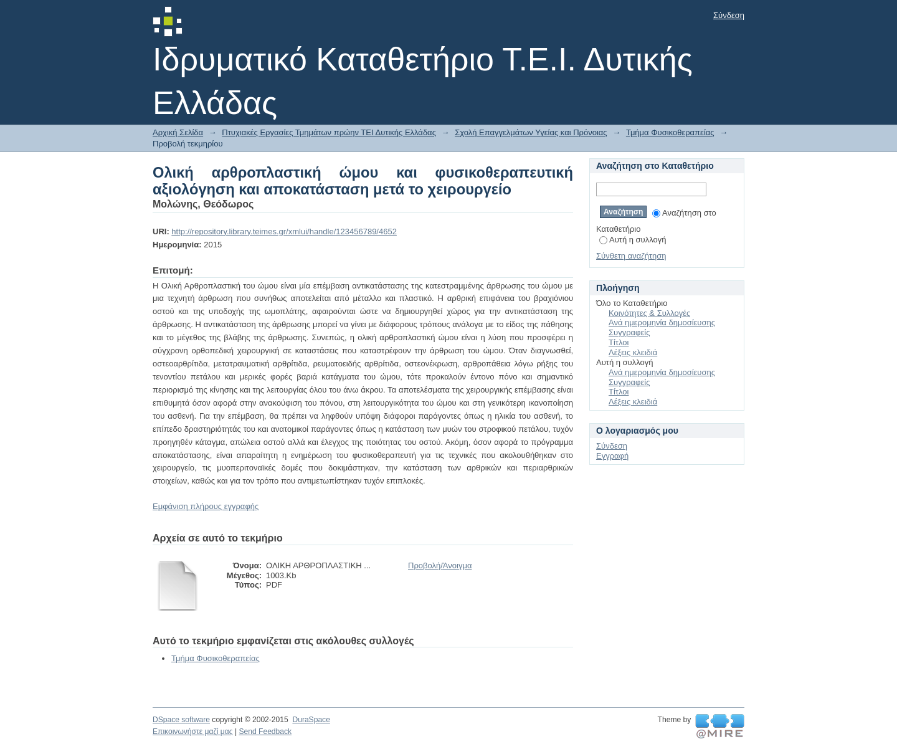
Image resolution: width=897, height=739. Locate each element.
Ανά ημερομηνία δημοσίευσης (662, 322)
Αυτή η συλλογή (633, 239)
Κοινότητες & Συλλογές (649, 313)
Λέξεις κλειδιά (633, 352)
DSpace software (181, 719)
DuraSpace (311, 719)
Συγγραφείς (629, 332)
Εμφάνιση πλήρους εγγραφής (206, 506)
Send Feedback (265, 731)
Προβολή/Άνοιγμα (440, 565)
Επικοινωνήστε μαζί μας (193, 731)
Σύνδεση (728, 15)
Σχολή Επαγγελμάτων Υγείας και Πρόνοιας (531, 132)
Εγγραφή (612, 455)
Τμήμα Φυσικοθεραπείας (670, 132)
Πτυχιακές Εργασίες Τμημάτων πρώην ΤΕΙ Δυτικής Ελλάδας (329, 132)
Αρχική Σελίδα (178, 132)
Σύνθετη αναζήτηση (631, 255)
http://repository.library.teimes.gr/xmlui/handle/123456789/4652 (284, 231)
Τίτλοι (619, 342)
